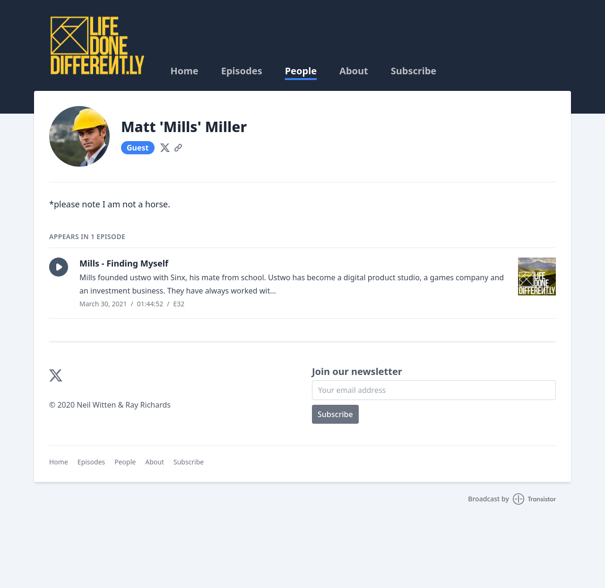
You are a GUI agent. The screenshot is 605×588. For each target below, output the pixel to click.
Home (184, 71)
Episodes (241, 71)
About (353, 71)
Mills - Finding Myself (123, 263)
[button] (58, 267)
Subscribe (414, 71)
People (301, 71)
